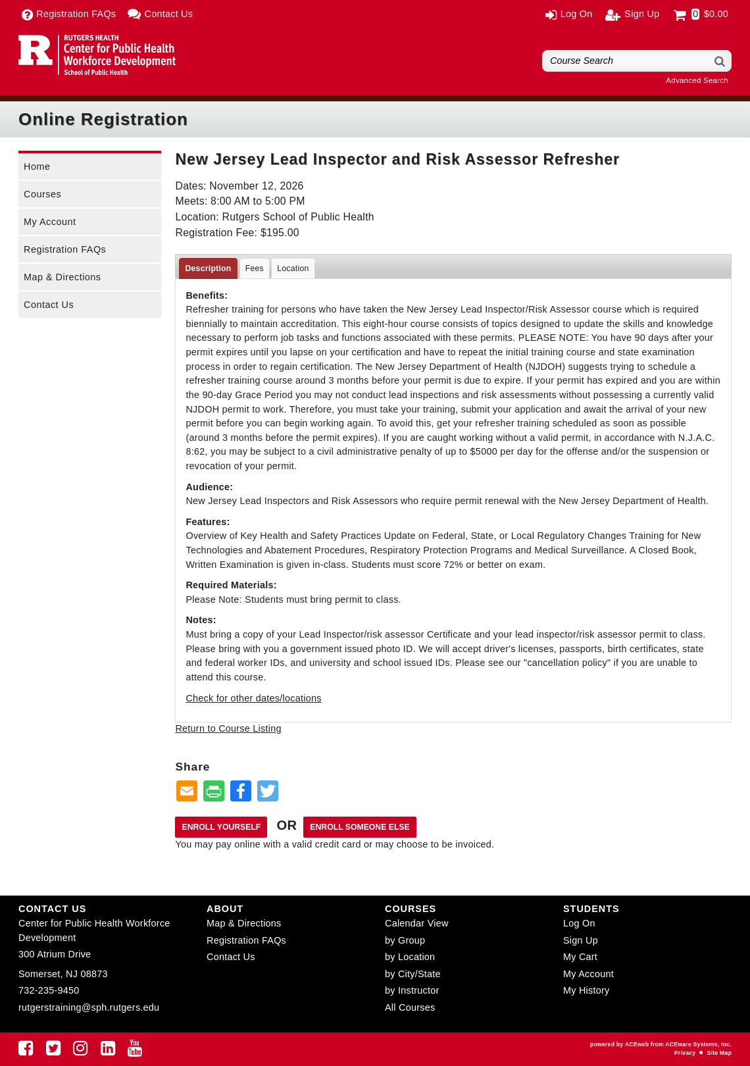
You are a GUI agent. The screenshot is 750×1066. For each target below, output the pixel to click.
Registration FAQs (65, 249)
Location (293, 268)
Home (37, 166)
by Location (410, 957)
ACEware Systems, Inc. (698, 1044)
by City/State (413, 974)
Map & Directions (62, 277)
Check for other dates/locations (253, 698)
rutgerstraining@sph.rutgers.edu (88, 1007)
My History (586, 990)
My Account (50, 221)
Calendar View (417, 923)
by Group (405, 940)
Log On (579, 923)
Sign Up (580, 940)
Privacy (684, 1053)
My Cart (580, 957)
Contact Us (49, 304)
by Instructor (412, 990)
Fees (254, 268)
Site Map (719, 1053)
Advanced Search (697, 80)
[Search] (720, 60)
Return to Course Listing (228, 728)
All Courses (410, 1007)
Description (208, 268)
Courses (42, 194)
